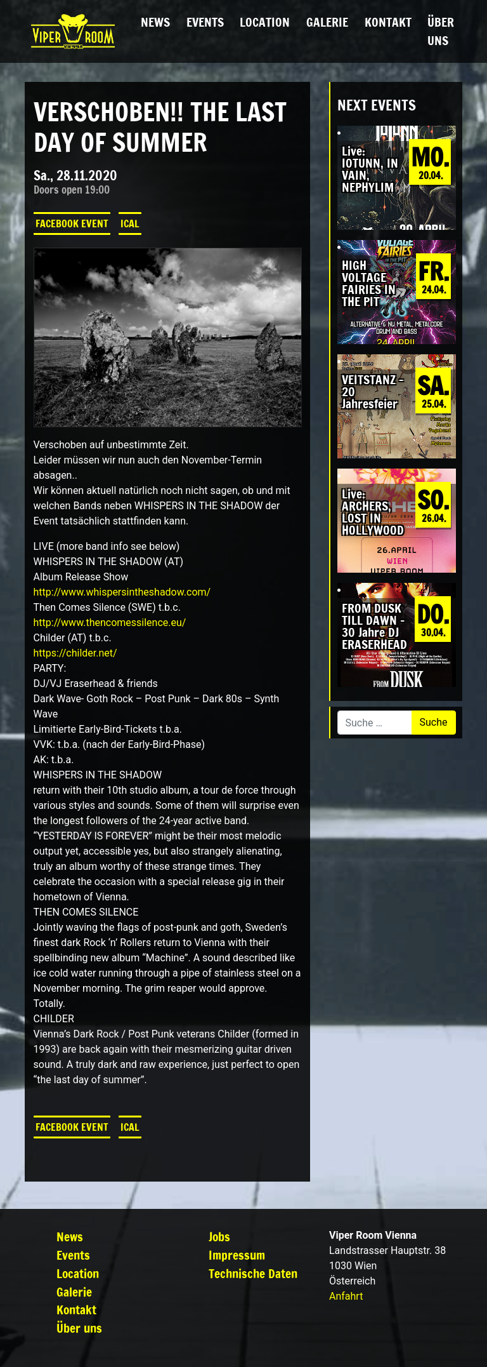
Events (205, 21)
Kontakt (388, 21)
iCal (130, 223)
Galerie (327, 21)
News (155, 21)
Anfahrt (346, 1296)
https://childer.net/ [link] (75, 653)
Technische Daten (253, 1273)
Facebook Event (72, 223)
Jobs (219, 1236)
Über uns (440, 31)
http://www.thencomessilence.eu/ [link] (110, 623)
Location (265, 21)
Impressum (237, 1255)
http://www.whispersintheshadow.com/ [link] (122, 592)
